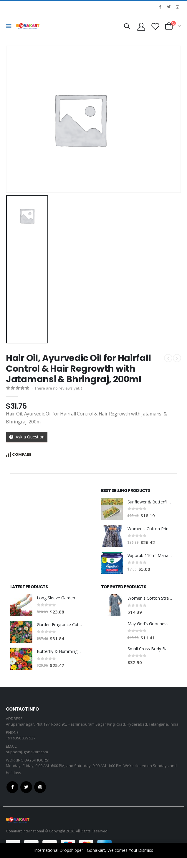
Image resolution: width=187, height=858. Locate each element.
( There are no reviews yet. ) (57, 388)
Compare (21, 454)
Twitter (26, 787)
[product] (112, 509)
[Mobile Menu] (10, 26)
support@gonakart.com (27, 751)
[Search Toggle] (127, 26)
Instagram (40, 787)
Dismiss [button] (145, 850)
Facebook (12, 787)
